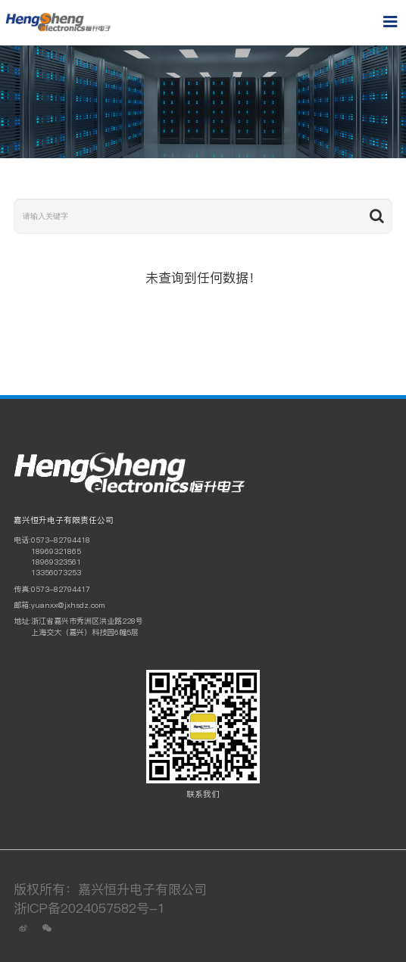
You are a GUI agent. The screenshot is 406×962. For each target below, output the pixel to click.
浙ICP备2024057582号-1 (89, 908)
